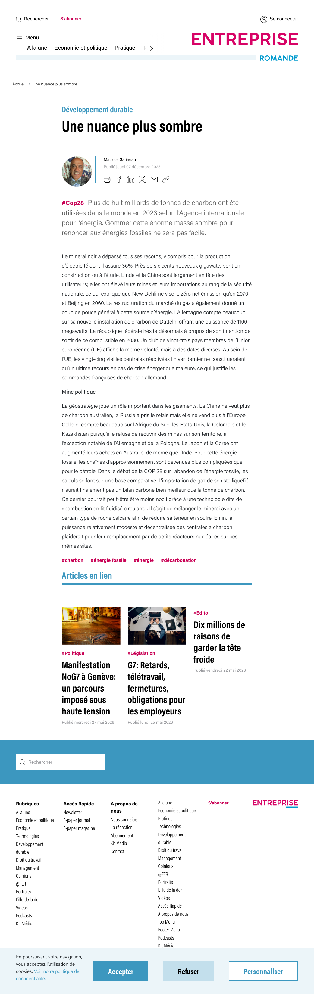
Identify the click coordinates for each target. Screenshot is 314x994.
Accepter (120, 971)
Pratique (125, 48)
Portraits (23, 891)
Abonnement (122, 835)
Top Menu (166, 921)
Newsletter (72, 812)
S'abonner (70, 19)
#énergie (144, 559)
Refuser (188, 971)
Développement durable (97, 109)
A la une (37, 48)
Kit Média (24, 923)
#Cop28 (73, 202)
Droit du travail (28, 859)
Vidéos (22, 907)
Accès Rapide (170, 905)
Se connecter (279, 19)
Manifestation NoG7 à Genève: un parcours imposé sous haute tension (89, 688)
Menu (27, 37)
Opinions (23, 875)
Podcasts (24, 915)
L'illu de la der (28, 899)
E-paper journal (76, 820)
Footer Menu (169, 929)
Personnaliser (263, 971)
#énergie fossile (109, 559)
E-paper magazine (79, 828)
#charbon (72, 559)
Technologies (27, 836)
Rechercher (32, 19)
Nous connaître (124, 819)
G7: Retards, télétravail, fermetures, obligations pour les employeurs (156, 688)
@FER (21, 883)
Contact (117, 851)
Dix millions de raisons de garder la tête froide (219, 642)
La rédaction (122, 827)
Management (27, 868)
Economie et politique (80, 48)
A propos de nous (173, 914)
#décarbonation (179, 559)
